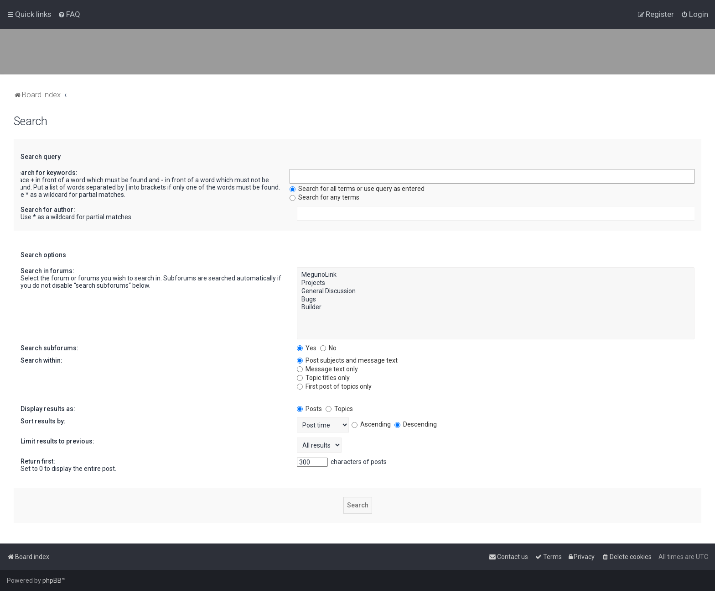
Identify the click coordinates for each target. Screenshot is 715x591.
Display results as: (48, 408)
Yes (306, 348)
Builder (496, 307)
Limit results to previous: (57, 441)
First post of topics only (334, 386)
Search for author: (48, 209)
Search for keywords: (45, 172)
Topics (339, 408)
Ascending (371, 424)
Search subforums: (49, 348)
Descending (415, 424)
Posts (309, 408)
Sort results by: (43, 421)
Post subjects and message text (347, 360)
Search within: (41, 360)
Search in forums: (47, 270)
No (328, 348)
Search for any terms (324, 197)
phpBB (52, 580)
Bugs (496, 300)
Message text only (327, 369)
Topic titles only (323, 377)
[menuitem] (69, 14)
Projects (496, 283)
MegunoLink (496, 275)
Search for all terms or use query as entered (357, 188)
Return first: (38, 461)
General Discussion (496, 291)
